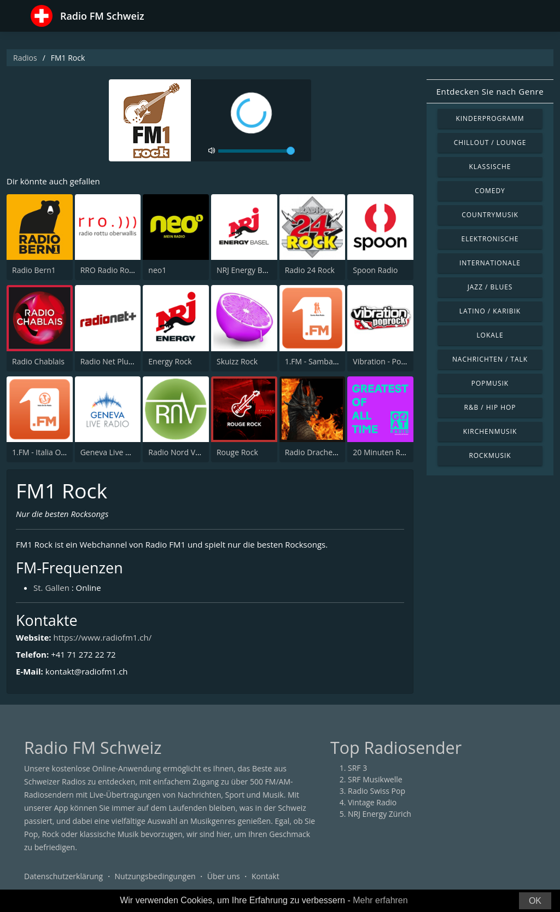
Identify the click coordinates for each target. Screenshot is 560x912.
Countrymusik (490, 214)
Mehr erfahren (380, 900)
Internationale (490, 263)
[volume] (256, 151)
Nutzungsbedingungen (155, 876)
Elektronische (490, 238)
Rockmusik (490, 455)
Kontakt (265, 876)
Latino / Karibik (490, 311)
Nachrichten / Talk (490, 359)
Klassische (490, 166)
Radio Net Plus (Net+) (118, 361)
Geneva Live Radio (112, 452)
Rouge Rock (237, 452)
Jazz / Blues (490, 287)
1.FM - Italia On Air (45, 452)
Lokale (489, 335)
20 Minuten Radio (384, 452)
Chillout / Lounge (490, 142)
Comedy (490, 190)
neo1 (157, 270)
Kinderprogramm (490, 118)
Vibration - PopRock (388, 361)
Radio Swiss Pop (376, 791)
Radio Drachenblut (318, 452)
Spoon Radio (375, 270)
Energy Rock (169, 361)
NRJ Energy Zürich (379, 814)
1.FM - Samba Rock (318, 361)
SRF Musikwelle (375, 779)
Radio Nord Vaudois (183, 452)
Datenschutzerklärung (63, 876)
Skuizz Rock (237, 361)
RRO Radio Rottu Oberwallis (129, 270)
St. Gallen (51, 587)
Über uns (223, 876)
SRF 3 (357, 768)
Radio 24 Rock (310, 270)
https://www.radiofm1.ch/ (102, 637)
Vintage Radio (372, 802)
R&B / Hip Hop (490, 407)
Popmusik (490, 383)
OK (535, 900)
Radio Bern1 (34, 270)
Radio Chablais (38, 361)
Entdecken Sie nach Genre (490, 91)
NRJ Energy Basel (247, 270)
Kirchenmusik (490, 431)
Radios (25, 58)
